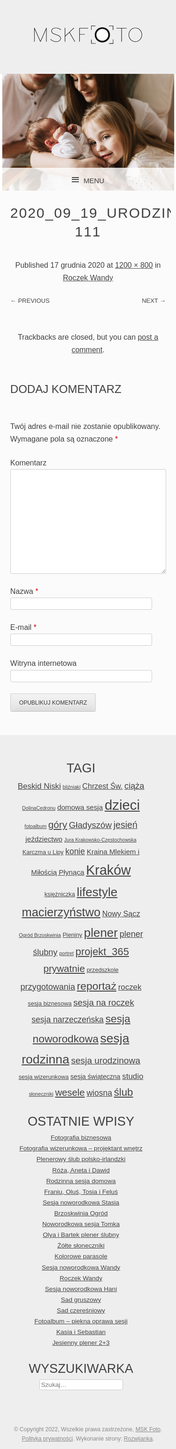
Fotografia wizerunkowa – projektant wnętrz (80, 1148)
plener (101, 932)
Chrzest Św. (102, 786)
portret (66, 953)
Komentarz (28, 463)
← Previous (30, 300)
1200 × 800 (134, 265)
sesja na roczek (103, 1002)
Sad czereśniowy (81, 1310)
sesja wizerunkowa (44, 1076)
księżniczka (60, 894)
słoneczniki (41, 1094)
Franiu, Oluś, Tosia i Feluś (81, 1191)
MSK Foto (148, 1429)
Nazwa (24, 591)
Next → (154, 300)
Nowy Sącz (121, 913)
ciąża (134, 786)
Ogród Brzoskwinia (40, 935)
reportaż (96, 986)
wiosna (99, 1093)
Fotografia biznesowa (81, 1137)
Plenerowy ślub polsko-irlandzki (81, 1159)
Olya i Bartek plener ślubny (81, 1234)
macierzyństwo (61, 912)
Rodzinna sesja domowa (80, 1181)
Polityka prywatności (47, 1438)
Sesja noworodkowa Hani (81, 1288)
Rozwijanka (138, 1438)
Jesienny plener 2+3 (80, 1342)
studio (132, 1076)
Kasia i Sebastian (81, 1331)
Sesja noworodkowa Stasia (81, 1202)
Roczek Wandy (88, 278)
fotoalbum (35, 826)
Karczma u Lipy (43, 852)
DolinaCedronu (38, 808)
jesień (126, 825)
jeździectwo (43, 839)
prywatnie (63, 968)
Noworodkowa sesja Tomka (81, 1224)
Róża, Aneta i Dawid (80, 1170)
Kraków (108, 870)
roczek (130, 987)
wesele (69, 1092)
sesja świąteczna (95, 1076)
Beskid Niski (39, 786)
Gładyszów (90, 825)
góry (57, 824)
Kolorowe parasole (80, 1256)
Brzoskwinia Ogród (80, 1213)
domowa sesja (80, 807)
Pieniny (72, 934)
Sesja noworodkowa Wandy (81, 1267)
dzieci (122, 805)
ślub (123, 1092)
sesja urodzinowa (105, 1060)
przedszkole (103, 969)
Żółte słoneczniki (81, 1245)
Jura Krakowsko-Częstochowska (100, 839)
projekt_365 (102, 951)
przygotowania (48, 987)
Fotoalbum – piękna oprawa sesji (81, 1321)
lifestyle (97, 892)
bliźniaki (72, 787)
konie (75, 851)
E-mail (23, 627)
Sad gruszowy (81, 1299)
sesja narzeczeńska (67, 1019)
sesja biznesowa (49, 1003)
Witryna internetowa (43, 663)
